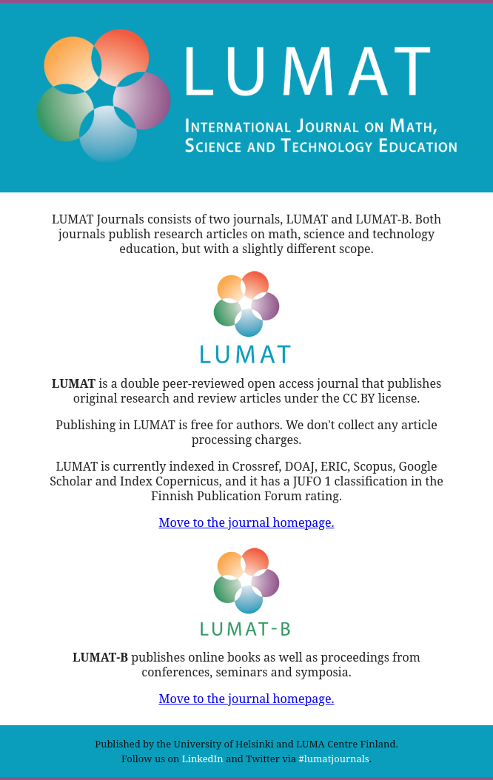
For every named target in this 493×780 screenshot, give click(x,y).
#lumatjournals (334, 758)
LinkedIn (203, 758)
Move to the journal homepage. (246, 522)
